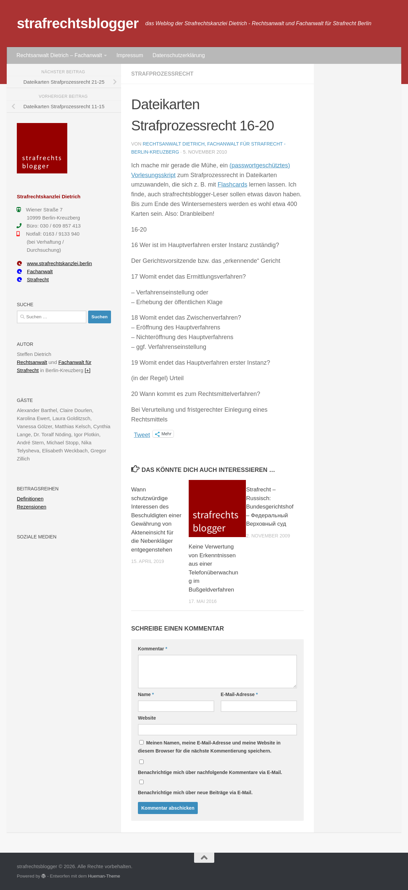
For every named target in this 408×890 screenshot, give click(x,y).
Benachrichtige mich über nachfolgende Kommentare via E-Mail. (210, 772)
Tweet (142, 434)
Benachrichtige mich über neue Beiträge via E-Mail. (195, 792)
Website (147, 718)
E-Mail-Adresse (239, 694)
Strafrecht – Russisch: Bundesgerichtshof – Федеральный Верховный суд (270, 506)
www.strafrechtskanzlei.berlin (54, 263)
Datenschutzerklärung (178, 55)
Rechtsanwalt (32, 362)
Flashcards (232, 184)
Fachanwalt (35, 271)
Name (146, 694)
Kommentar (152, 648)
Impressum (129, 55)
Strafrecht (33, 279)
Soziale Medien (37, 536)
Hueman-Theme (104, 876)
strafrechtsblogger (78, 23)
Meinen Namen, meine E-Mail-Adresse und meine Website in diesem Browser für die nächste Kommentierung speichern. (209, 747)
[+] (87, 370)
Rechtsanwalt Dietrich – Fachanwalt (59, 55)
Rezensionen (31, 507)
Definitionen (30, 498)
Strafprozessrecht (162, 74)
